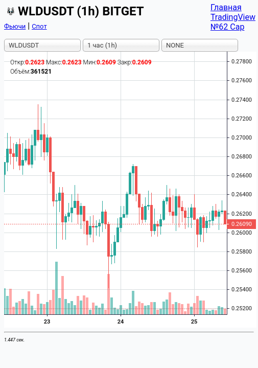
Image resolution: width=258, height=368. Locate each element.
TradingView (232, 17)
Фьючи (15, 26)
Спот (39, 26)
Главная (226, 7)
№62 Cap (227, 27)
